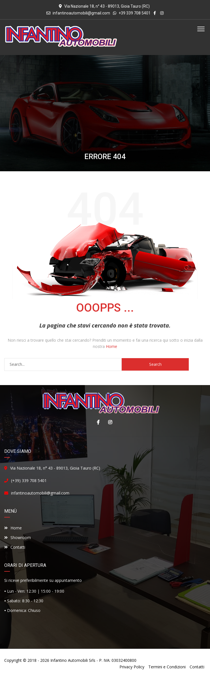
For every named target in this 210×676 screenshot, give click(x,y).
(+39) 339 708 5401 (29, 480)
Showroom (17, 537)
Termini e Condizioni (167, 666)
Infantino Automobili (69, 660)
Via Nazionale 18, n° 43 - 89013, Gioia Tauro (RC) (55, 468)
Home (111, 346)
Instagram (108, 422)
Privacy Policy (131, 666)
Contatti (14, 547)
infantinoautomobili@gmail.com (81, 13)
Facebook (97, 422)
